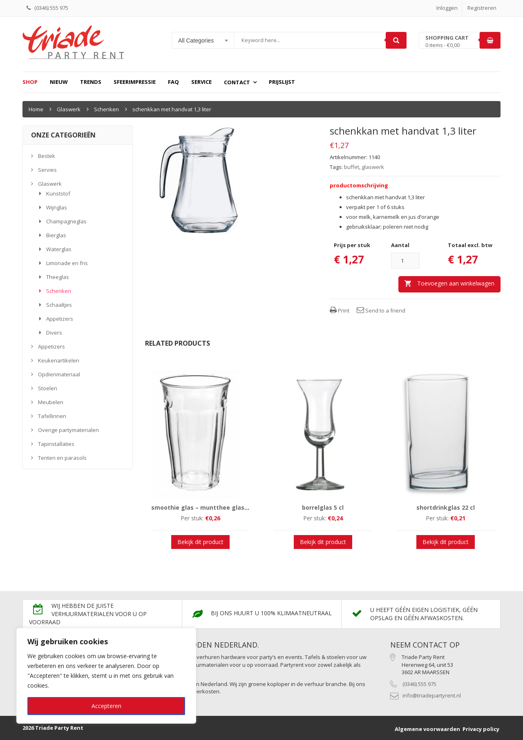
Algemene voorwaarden (427, 729)
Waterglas (59, 249)
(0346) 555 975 (419, 684)
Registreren (481, 7)
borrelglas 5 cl (323, 507)
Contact (237, 82)
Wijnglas (56, 207)
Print (339, 310)
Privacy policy (481, 729)
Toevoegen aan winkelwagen (455, 283)
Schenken (106, 109)
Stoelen (47, 388)
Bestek (46, 156)
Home (36, 109)
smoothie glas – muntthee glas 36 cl (205, 507)
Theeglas (57, 277)
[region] (106, 676)
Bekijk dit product (200, 542)
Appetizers (59, 318)
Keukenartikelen (58, 360)
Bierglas (56, 235)
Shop (30, 81)
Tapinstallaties (56, 444)
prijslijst (282, 81)
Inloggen (447, 7)
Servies (47, 169)
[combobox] (203, 40)
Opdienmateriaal (59, 374)
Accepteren (106, 706)
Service (201, 81)
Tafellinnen (52, 416)
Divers (54, 332)
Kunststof (58, 193)
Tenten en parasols (62, 457)
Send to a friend (381, 310)
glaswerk (373, 167)
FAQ (173, 81)
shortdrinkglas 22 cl (445, 507)
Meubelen (50, 402)
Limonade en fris (67, 263)
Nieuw (59, 81)
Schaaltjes (59, 304)
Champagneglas (66, 221)
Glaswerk (68, 109)
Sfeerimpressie (135, 81)
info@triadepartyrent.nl (431, 695)
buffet (351, 167)
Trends (90, 81)
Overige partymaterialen (68, 430)
